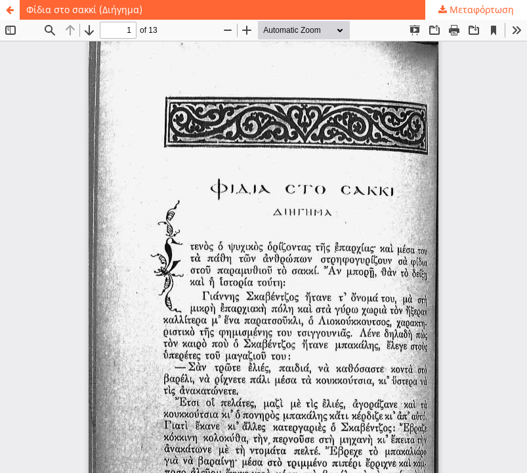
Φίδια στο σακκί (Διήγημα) (84, 9)
